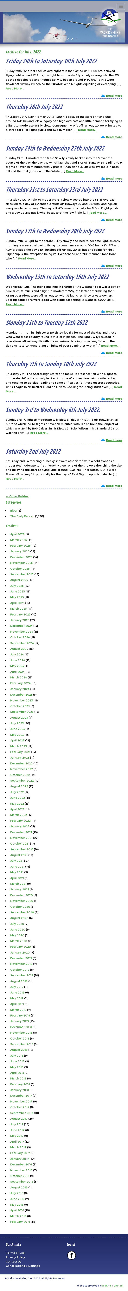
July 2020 (17, 924)
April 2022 (17, 809)
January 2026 (19, 551)
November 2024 (21, 631)
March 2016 (18, 1216)
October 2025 (20, 568)
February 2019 (20, 1015)
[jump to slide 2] (60, 39)
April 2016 (17, 1210)
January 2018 (19, 1090)
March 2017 (18, 1147)
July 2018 (16, 1055)
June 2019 (17, 992)
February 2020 (20, 946)
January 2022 (19, 826)
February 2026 (20, 545)
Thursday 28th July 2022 (34, 107)
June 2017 (17, 1130)
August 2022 (19, 786)
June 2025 (17, 591)
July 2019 (16, 987)
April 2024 (17, 672)
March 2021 (18, 883)
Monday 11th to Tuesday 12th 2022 (46, 323)
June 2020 (17, 929)
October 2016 (19, 1176)
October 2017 (19, 1107)
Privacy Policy (15, 1257)
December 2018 (21, 1027)
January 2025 (19, 620)
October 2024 (20, 637)
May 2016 (16, 1204)
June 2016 (17, 1199)
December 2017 (21, 1095)
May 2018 (16, 1067)
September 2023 (22, 712)
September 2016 (21, 1181)
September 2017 (21, 1113)
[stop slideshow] (76, 39)
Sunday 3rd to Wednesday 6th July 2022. (53, 410)
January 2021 (19, 889)
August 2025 (19, 580)
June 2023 (17, 729)
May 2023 (17, 735)
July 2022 (17, 792)
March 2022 (18, 815)
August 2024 (19, 649)
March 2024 (18, 677)
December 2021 (21, 832)
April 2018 (17, 1073)
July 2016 (16, 1193)
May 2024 (17, 666)
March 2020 (18, 941)
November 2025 (21, 563)
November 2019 (21, 964)
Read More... (15, 88)
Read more (114, 95)
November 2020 (21, 901)
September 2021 (21, 849)
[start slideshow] (51, 39)
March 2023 (18, 746)
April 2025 (17, 603)
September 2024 (22, 643)
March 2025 (18, 608)
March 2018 (18, 1078)
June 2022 (17, 798)
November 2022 (21, 769)
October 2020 (20, 906)
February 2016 (20, 1222)
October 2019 (19, 969)
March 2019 (18, 1010)
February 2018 (20, 1084)
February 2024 (20, 683)
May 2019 (16, 998)
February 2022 (20, 821)
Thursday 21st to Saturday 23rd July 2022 (54, 190)
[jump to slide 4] (68, 39)
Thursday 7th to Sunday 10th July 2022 (51, 364)
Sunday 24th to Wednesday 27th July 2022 (55, 148)
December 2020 (21, 895)
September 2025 (22, 574)
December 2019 (21, 958)
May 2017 (16, 1136)
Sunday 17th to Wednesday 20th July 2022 (55, 231)
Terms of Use (15, 1253)
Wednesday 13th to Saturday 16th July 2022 (57, 277)
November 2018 (21, 1032)
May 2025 (17, 597)
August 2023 (19, 717)
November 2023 (21, 700)
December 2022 (21, 763)
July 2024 (17, 654)
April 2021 (17, 878)
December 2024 (21, 626)
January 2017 (19, 1159)
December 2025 (21, 557)
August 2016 (19, 1187)
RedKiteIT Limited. (112, 1285)
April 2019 (17, 1004)
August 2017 (19, 1118)
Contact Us (13, 1261)
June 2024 (17, 660)
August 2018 (19, 1050)
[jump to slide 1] (56, 39)
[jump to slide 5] (72, 39)
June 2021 (17, 866)
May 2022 (17, 803)
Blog (13, 510)
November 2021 (21, 838)
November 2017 (21, 1101)
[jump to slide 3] (64, 39)
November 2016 (21, 1170)
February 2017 (20, 1153)
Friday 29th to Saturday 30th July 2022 (51, 61)
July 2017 (16, 1124)
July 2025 (17, 586)
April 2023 (17, 740)
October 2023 (20, 706)
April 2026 (17, 534)
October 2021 (19, 843)
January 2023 (19, 757)
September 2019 (21, 975)
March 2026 (18, 540)
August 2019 (19, 981)
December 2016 (21, 1164)
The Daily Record (22, 516)
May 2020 (17, 935)
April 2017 (17, 1141)
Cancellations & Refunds (23, 1266)
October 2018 (19, 1038)
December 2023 (21, 694)
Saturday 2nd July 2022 (33, 451)
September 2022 (22, 780)
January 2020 (20, 952)
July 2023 (17, 723)
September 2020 (22, 912)
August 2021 (19, 855)
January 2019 (19, 1021)
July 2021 (16, 860)
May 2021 (16, 872)
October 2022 (20, 775)
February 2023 (20, 752)
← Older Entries (17, 496)
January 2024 (19, 689)
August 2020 (19, 918)
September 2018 (21, 1044)
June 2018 (17, 1061)
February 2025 (20, 614)
